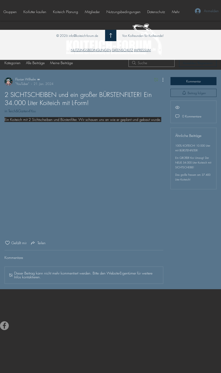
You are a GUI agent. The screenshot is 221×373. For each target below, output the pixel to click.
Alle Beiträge (35, 62)
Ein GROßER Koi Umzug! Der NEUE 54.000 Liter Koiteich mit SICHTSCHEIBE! (193, 162)
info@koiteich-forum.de (83, 35)
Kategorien (13, 62)
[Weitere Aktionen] (160, 79)
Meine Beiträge (61, 62)
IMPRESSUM (142, 50)
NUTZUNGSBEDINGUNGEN (91, 50)
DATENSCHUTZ (122, 50)
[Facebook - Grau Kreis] (4, 325)
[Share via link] (38, 243)
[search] (152, 63)
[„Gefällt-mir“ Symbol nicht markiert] (7, 243)
